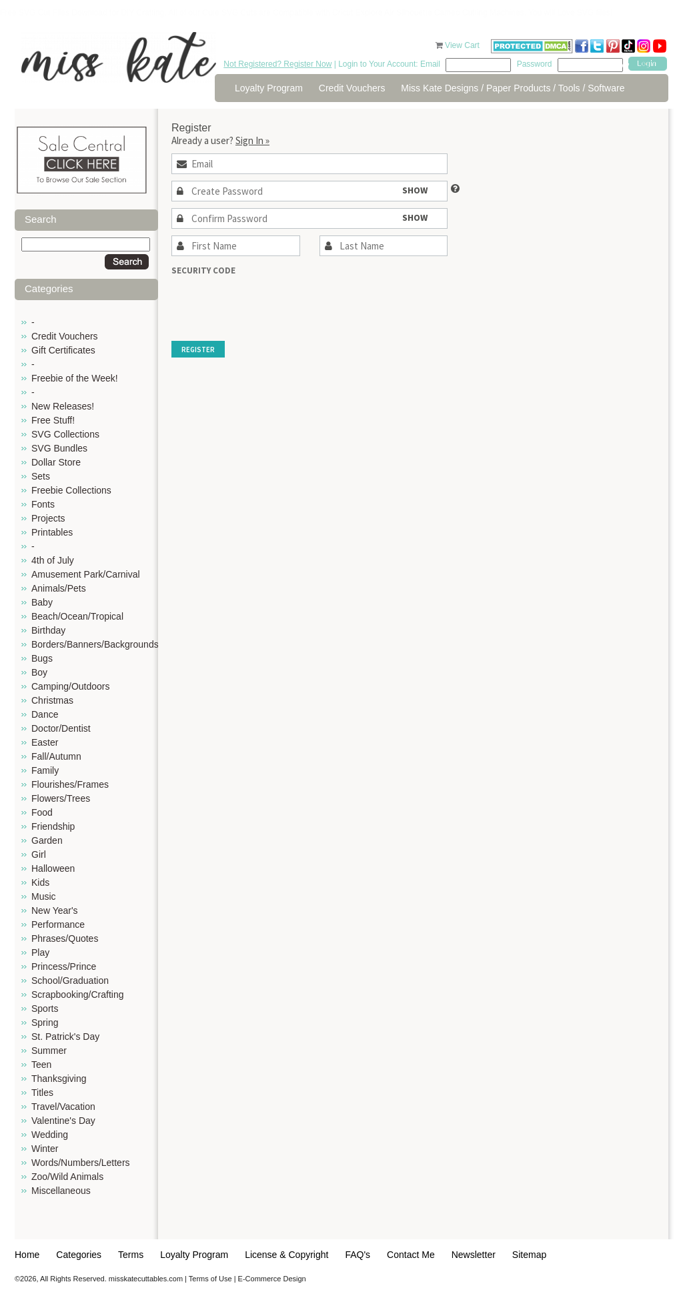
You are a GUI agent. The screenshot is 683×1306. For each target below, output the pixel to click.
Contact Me (411, 1254)
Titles (42, 1092)
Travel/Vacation (63, 1106)
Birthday (48, 630)
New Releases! (62, 406)
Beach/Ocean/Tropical (77, 616)
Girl (38, 854)
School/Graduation (70, 980)
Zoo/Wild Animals (67, 1176)
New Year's (54, 910)
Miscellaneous (61, 1190)
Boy (39, 672)
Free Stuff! (53, 420)
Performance (58, 924)
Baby (42, 602)
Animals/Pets (58, 588)
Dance (44, 714)
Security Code (203, 270)
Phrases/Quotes (64, 938)
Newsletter (474, 1254)
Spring (44, 1022)
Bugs (42, 658)
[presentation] (272, 302)
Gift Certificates (63, 350)
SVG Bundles (59, 448)
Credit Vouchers (352, 88)
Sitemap (529, 1254)
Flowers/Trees (60, 798)
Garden (47, 840)
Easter (44, 742)
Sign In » (252, 140)
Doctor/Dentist (61, 728)
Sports (44, 1008)
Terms (130, 1254)
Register (198, 349)
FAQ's (357, 1254)
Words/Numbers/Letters (80, 1162)
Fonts (43, 504)
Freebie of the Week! (74, 378)
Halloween (53, 868)
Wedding (49, 1134)
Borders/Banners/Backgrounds (95, 644)
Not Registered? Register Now (277, 64)
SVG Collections (65, 434)
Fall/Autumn (56, 756)
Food (42, 812)
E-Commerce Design (272, 1279)
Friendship (53, 826)
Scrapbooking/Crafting (77, 994)
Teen (41, 1064)
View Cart (463, 45)
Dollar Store (56, 462)
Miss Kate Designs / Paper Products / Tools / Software (512, 88)
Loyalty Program (269, 88)
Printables (52, 532)
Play (40, 952)
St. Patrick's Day (65, 1036)
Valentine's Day (63, 1120)
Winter (44, 1148)
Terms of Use (210, 1279)
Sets (40, 476)
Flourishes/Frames (70, 784)
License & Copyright (286, 1254)
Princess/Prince (63, 966)
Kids (40, 882)
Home (27, 1254)
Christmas (52, 700)
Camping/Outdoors (70, 686)
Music (43, 896)
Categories (78, 1254)
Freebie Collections (71, 490)
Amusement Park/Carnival (85, 574)
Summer (49, 1050)
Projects (48, 518)
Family (45, 770)
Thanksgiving (59, 1078)
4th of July (52, 560)
